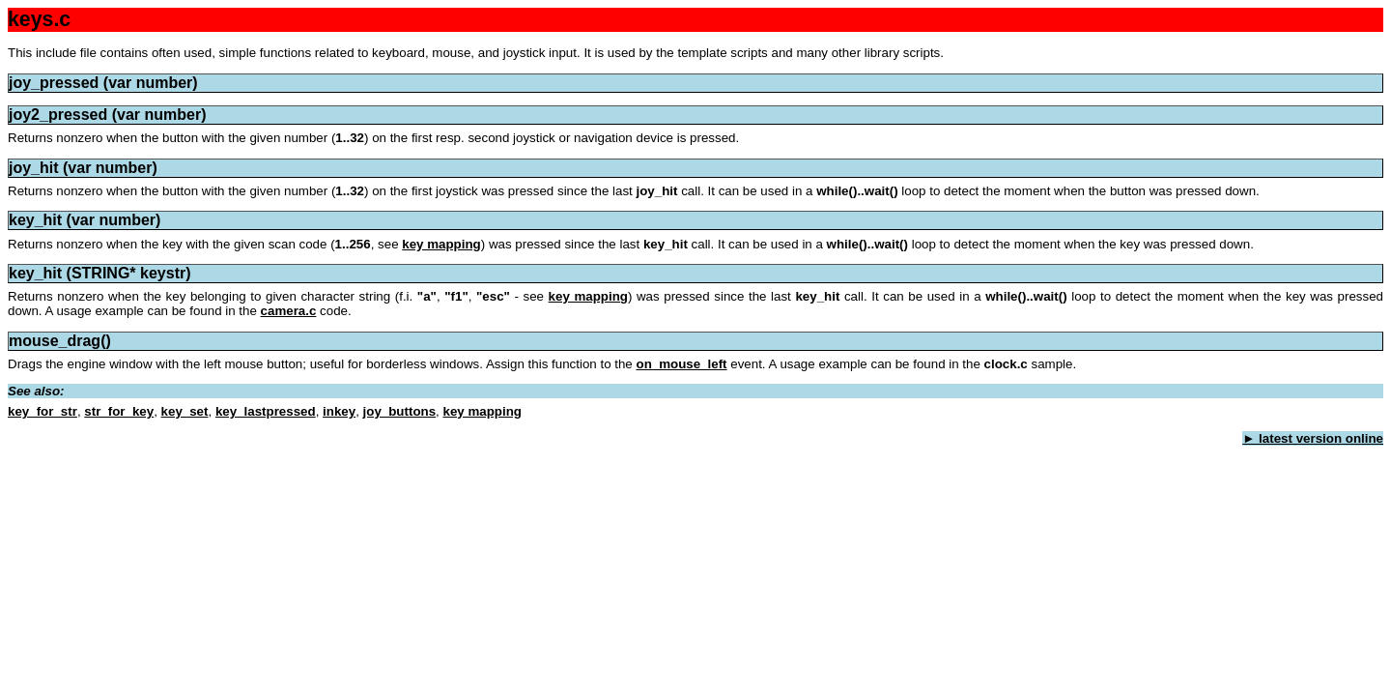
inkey (339, 411)
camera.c (289, 311)
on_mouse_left (681, 364)
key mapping (441, 244)
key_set (185, 411)
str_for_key (119, 411)
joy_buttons (400, 411)
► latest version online (1312, 438)
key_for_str (42, 411)
